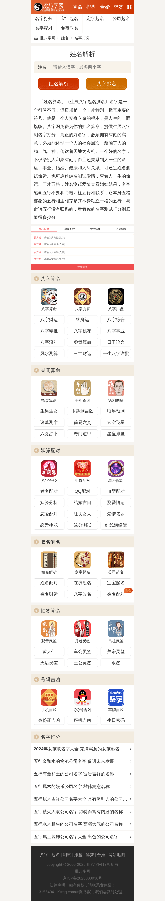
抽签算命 (50, 611)
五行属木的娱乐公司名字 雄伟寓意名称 (72, 786)
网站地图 (129, 7)
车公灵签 (82, 651)
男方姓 (37, 237)
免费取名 (69, 28)
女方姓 (37, 252)
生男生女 (49, 410)
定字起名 (95, 18)
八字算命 (50, 279)
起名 (56, 854)
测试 (67, 854)
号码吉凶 (50, 679)
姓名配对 (49, 491)
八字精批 (49, 330)
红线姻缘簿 (116, 525)
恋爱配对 (49, 513)
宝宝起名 (69, 18)
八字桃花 (82, 330)
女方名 (37, 258)
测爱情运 (116, 502)
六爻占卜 (49, 433)
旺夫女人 (82, 513)
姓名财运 (49, 594)
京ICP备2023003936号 (82, 878)
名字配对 (44, 28)
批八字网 (47, 38)
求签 (119, 7)
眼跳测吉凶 (82, 410)
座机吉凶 (82, 720)
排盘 (91, 7)
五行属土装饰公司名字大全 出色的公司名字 (76, 836)
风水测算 (49, 353)
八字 (44, 854)
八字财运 (49, 319)
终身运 (82, 319)
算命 (77, 7)
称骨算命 (82, 342)
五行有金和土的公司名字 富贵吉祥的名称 (74, 773)
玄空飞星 (116, 422)
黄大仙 (49, 651)
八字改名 (82, 594)
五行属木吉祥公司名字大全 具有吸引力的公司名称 (83, 799)
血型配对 (116, 491)
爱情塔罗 (116, 513)
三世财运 (82, 353)
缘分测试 (82, 525)
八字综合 (116, 319)
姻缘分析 (49, 502)
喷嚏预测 (116, 410)
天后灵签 (49, 662)
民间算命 (50, 370)
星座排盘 (116, 433)
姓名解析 (58, 84)
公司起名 (121, 18)
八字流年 (49, 342)
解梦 (90, 854)
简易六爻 (82, 422)
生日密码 (116, 720)
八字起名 (106, 84)
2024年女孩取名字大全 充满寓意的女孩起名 (76, 748)
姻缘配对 (50, 450)
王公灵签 (82, 662)
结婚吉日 (82, 502)
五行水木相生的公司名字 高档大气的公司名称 (78, 824)
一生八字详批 (116, 353)
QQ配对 (82, 491)
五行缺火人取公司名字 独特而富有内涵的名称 (78, 811)
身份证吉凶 (49, 720)
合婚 (105, 7)
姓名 (65, 38)
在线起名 (82, 582)
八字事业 (116, 330)
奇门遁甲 (82, 433)
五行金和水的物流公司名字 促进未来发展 (74, 761)
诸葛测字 (49, 422)
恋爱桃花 (49, 525)
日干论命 (116, 342)
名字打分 (44, 18)
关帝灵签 (116, 651)
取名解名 (50, 542)
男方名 (37, 244)
